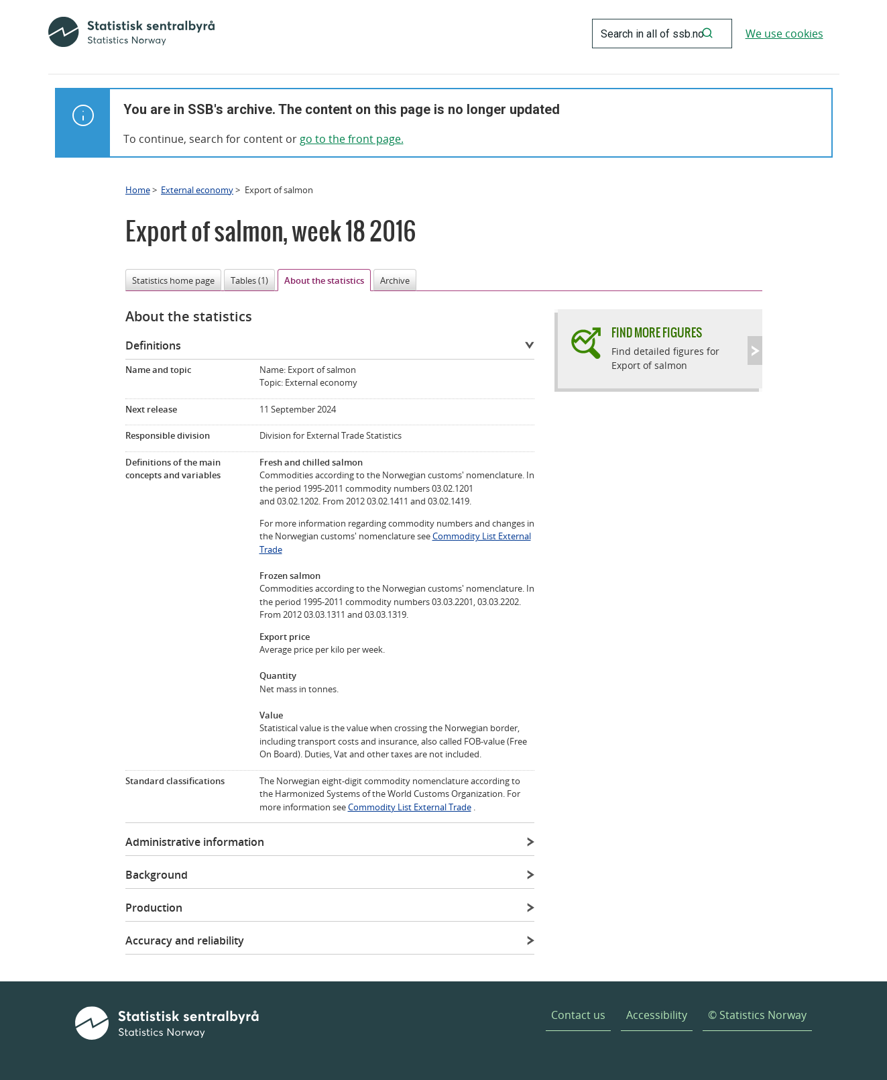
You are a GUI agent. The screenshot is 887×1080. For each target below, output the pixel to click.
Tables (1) (249, 280)
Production (153, 907)
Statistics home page (173, 280)
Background (156, 874)
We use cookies (784, 33)
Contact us (578, 1015)
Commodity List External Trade (409, 807)
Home (137, 190)
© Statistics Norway (757, 1015)
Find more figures (656, 332)
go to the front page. (352, 138)
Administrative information (194, 841)
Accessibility (656, 1015)
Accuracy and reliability (184, 940)
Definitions (153, 345)
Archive (395, 280)
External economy (197, 190)
